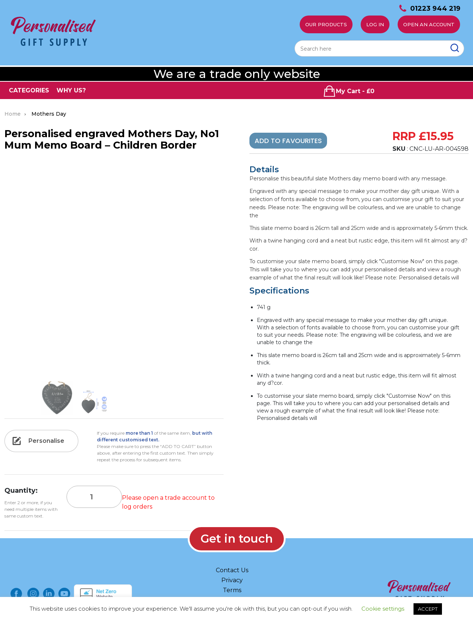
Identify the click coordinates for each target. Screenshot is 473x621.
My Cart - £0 (348, 91)
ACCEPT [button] (428, 609)
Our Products (326, 24)
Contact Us (232, 570)
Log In (375, 24)
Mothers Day (48, 114)
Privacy (232, 580)
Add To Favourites (288, 140)
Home (12, 114)
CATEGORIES (29, 90)
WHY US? (71, 90)
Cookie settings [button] (382, 608)
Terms (232, 590)
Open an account (429, 24)
